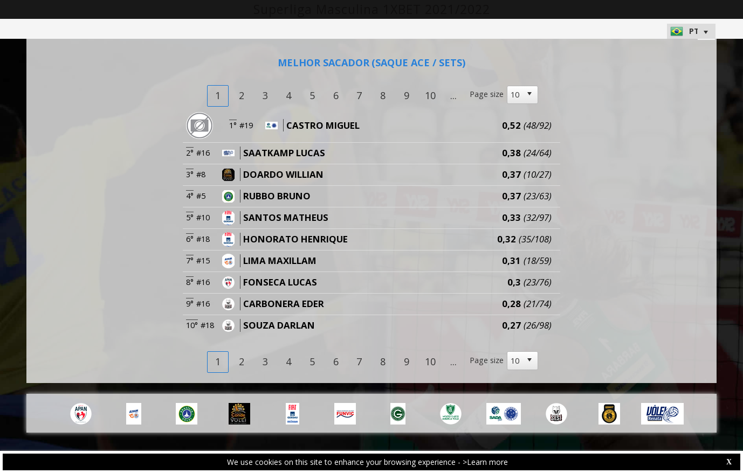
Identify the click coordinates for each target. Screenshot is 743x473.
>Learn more (485, 462)
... (453, 95)
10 (430, 95)
